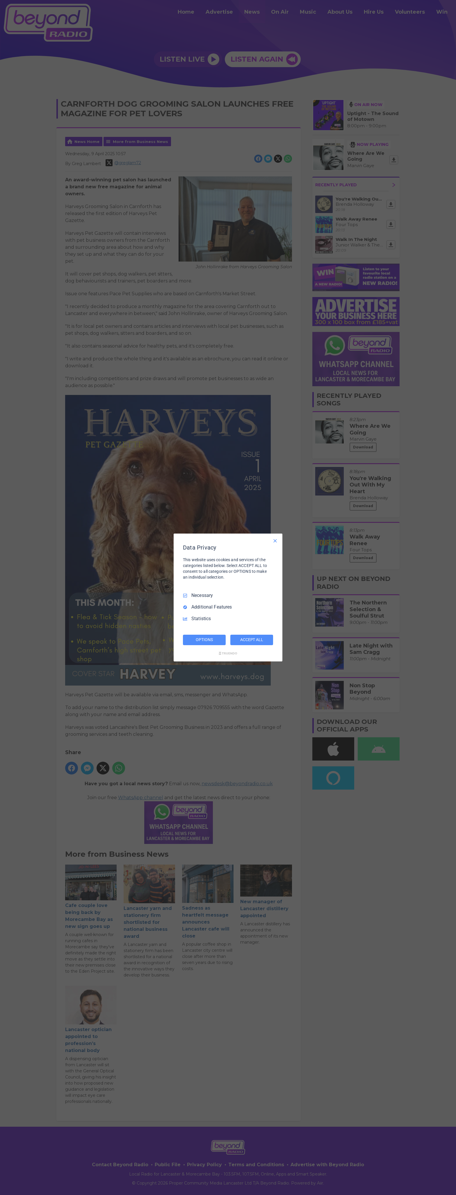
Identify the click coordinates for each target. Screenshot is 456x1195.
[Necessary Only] (275, 541)
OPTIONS (204, 639)
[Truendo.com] (228, 653)
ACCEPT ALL (251, 639)
